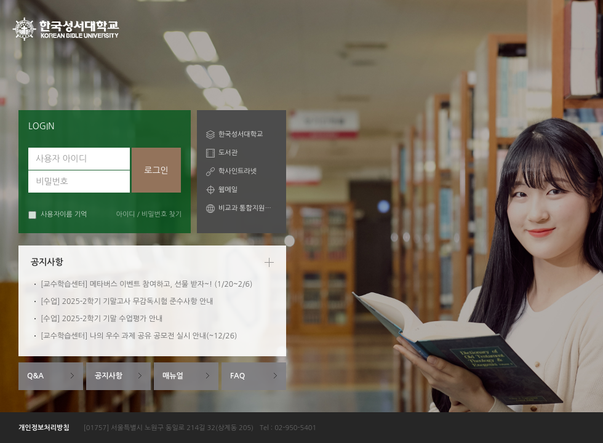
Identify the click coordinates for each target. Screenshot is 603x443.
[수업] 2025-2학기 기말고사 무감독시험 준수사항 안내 (127, 301)
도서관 (228, 153)
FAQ (237, 376)
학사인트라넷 (237, 171)
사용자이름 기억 (57, 215)
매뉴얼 (172, 376)
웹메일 (228, 189)
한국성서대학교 (240, 134)
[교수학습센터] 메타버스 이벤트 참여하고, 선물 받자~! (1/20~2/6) (146, 284)
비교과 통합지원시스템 (247, 208)
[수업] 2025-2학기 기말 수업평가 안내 (101, 318)
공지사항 (108, 376)
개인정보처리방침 (44, 428)
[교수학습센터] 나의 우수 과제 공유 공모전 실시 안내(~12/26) (139, 336)
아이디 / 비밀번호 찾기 (149, 214)
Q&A (35, 376)
